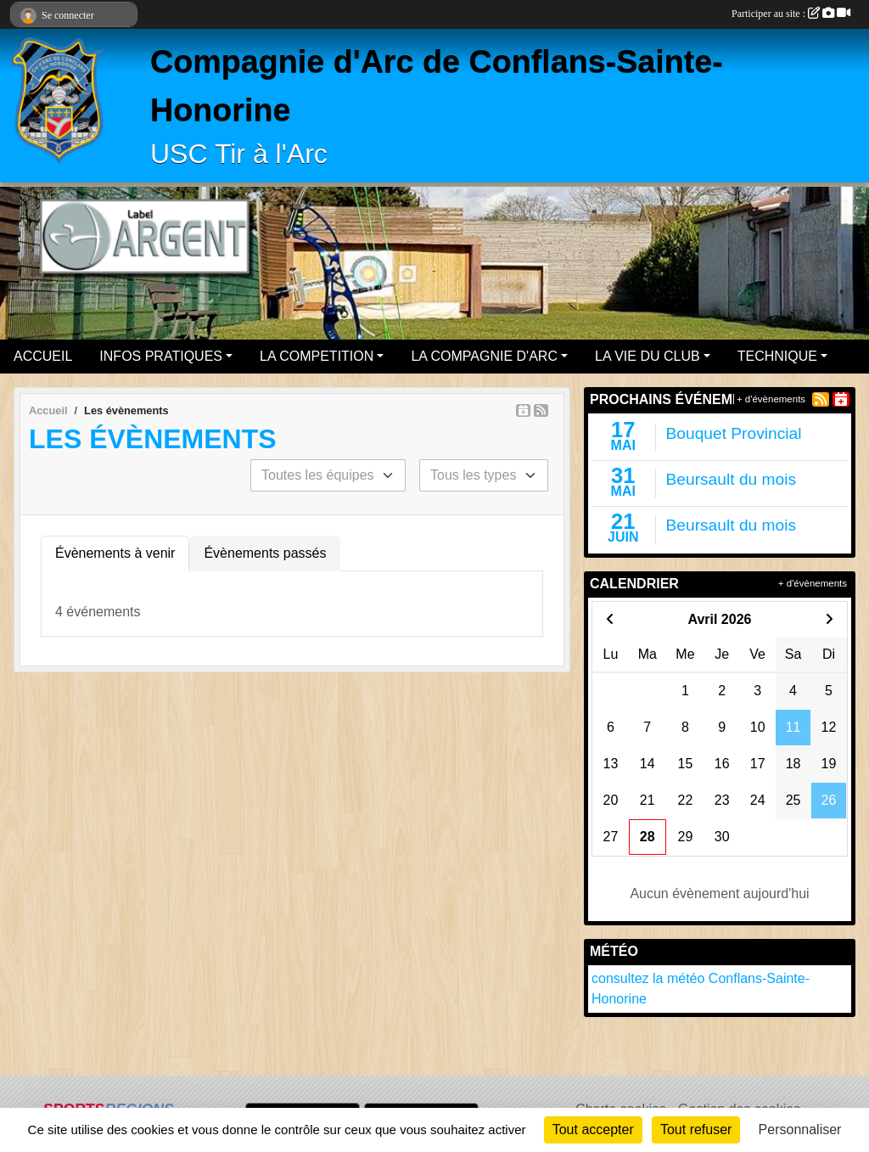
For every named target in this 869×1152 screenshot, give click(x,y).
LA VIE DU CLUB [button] (647, 356)
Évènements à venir (115, 553)
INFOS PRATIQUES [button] (160, 356)
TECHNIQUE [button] (777, 356)
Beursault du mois (731, 479)
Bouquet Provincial (734, 433)
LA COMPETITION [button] (316, 356)
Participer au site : (791, 14)
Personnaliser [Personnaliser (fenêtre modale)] (800, 1129)
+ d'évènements (771, 399)
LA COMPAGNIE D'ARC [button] (484, 356)
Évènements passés (265, 553)
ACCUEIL (43, 356)
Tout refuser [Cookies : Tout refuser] (696, 1129)
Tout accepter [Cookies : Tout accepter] (593, 1129)
